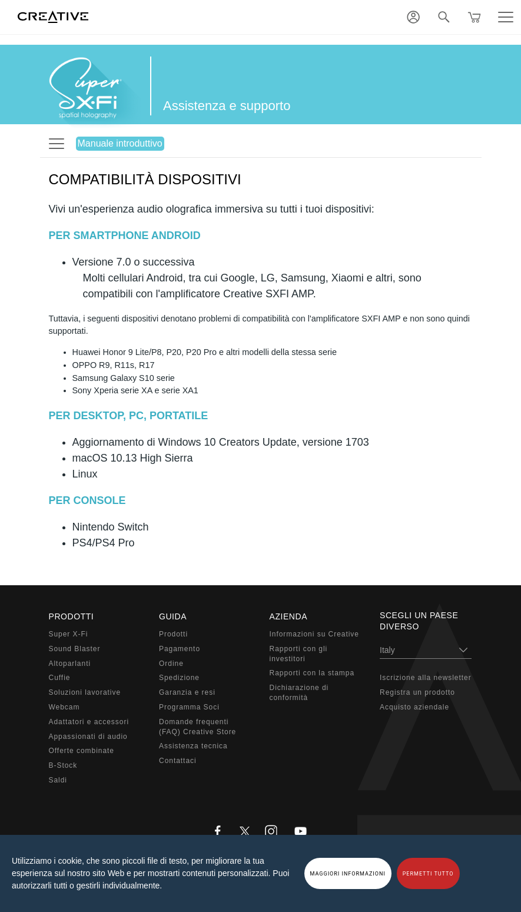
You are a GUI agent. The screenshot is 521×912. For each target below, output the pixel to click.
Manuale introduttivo (120, 143)
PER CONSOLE (87, 500)
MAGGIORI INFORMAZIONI (348, 874)
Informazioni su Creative (314, 634)
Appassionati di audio (88, 736)
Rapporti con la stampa (312, 673)
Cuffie (60, 678)
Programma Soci (189, 707)
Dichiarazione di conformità (299, 693)
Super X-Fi (68, 634)
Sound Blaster (75, 649)
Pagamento (179, 649)
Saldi (58, 780)
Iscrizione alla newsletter (426, 678)
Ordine (171, 663)
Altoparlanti (70, 663)
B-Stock (63, 765)
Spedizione (179, 678)
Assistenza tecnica (193, 746)
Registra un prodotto (417, 692)
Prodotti (173, 634)
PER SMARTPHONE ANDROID (125, 235)
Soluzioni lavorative (85, 692)
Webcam (64, 707)
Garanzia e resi (187, 692)
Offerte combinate (81, 751)
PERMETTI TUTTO (428, 874)
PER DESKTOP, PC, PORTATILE (128, 416)
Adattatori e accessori (89, 722)
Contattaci (178, 761)
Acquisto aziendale (414, 707)
